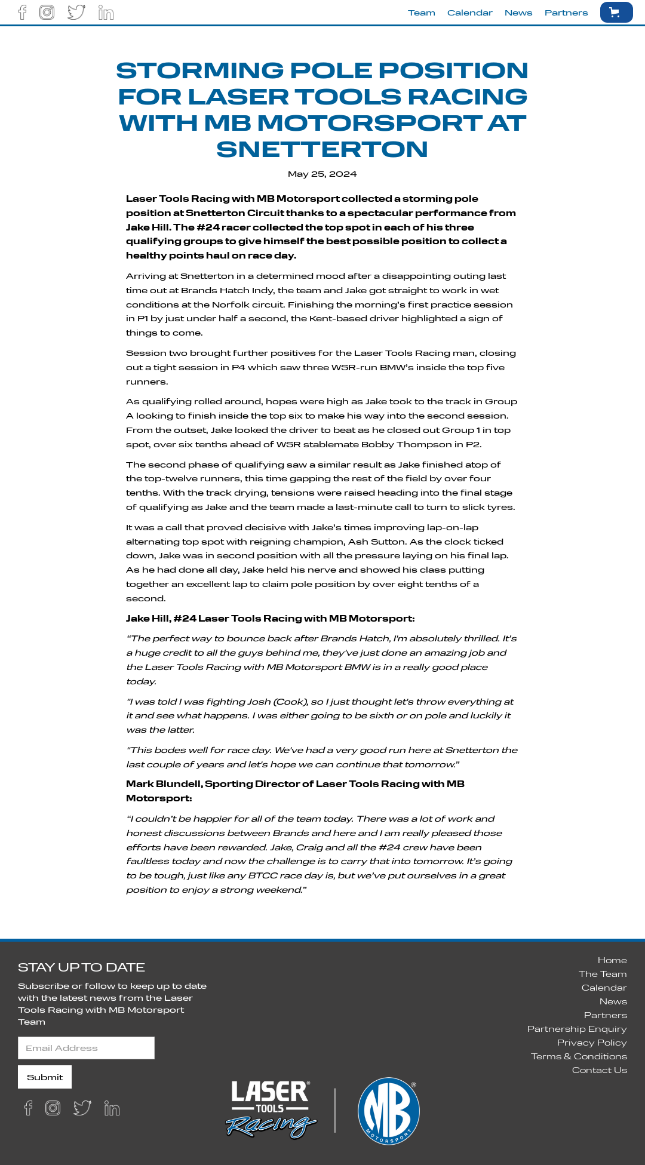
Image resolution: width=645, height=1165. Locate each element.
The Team (603, 973)
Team (421, 12)
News (519, 12)
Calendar (470, 12)
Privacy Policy (592, 1042)
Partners (566, 12)
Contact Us (599, 1069)
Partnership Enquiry (577, 1028)
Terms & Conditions (579, 1056)
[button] (616, 12)
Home (612, 960)
